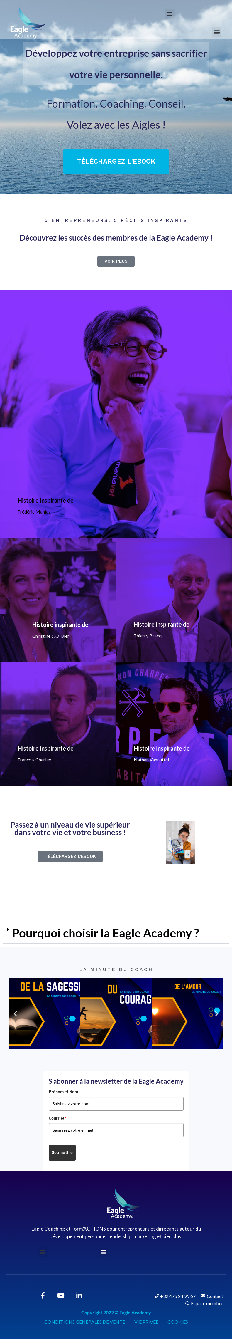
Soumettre (62, 1152)
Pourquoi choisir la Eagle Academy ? (105, 933)
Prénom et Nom (63, 1091)
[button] (170, 14)
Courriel (58, 1118)
